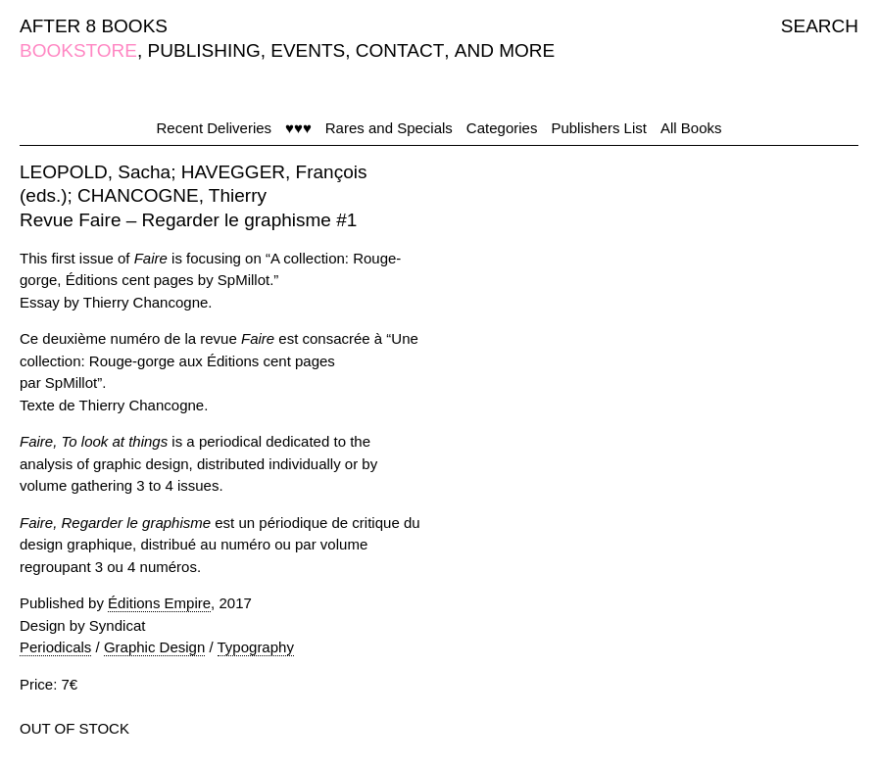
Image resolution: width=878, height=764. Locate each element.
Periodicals (55, 647)
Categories (502, 127)
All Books (691, 127)
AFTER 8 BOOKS (94, 26)
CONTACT (400, 50)
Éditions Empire (159, 603)
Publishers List (599, 127)
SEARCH (819, 26)
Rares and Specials (389, 127)
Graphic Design (154, 647)
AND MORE (505, 50)
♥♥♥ (298, 127)
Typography (256, 647)
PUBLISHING (204, 50)
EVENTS (307, 50)
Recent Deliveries (214, 127)
